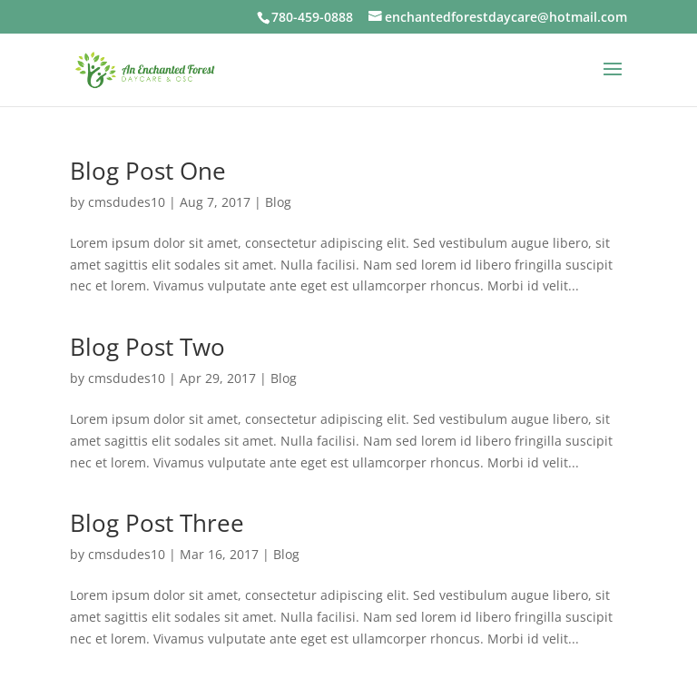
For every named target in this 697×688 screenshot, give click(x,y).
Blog (278, 202)
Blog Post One (148, 170)
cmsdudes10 (126, 202)
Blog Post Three (157, 522)
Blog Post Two (147, 346)
